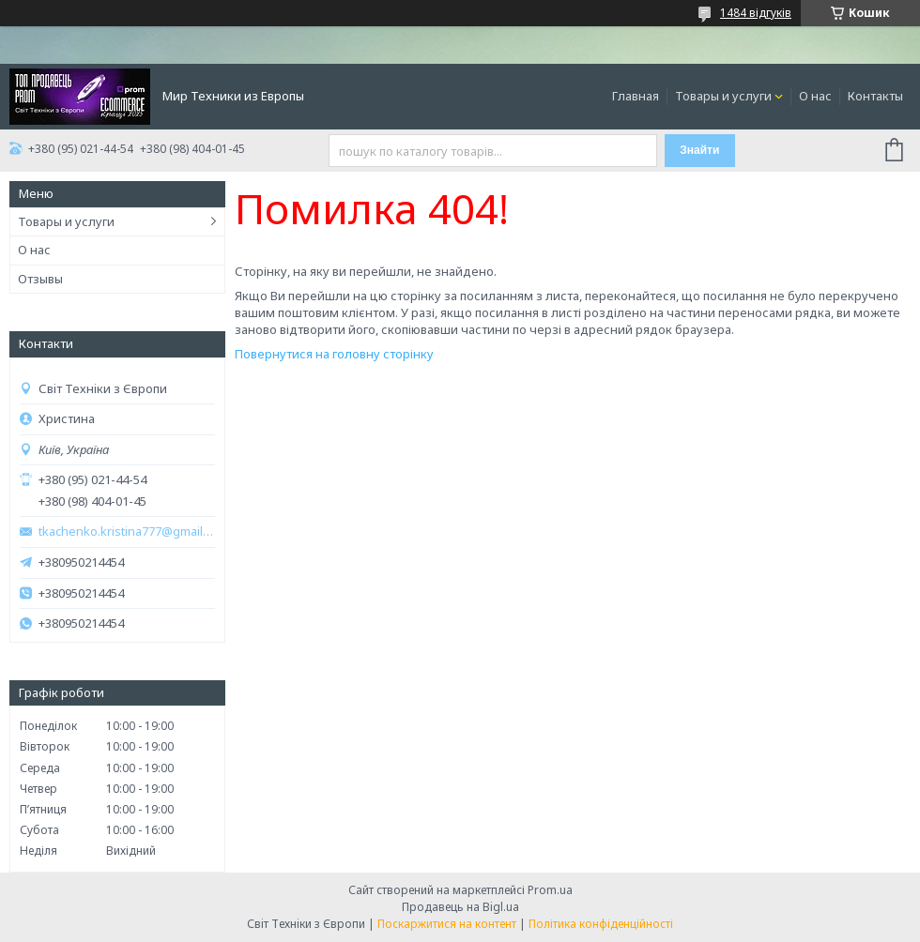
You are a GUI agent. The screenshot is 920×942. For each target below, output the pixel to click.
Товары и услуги (723, 95)
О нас (815, 95)
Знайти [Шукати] (699, 150)
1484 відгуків (755, 13)
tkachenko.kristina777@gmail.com (126, 531)
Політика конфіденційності (601, 924)
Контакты (875, 95)
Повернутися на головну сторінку (334, 353)
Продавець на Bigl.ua (460, 907)
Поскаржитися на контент (446, 924)
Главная (635, 95)
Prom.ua (550, 890)
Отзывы (40, 278)
